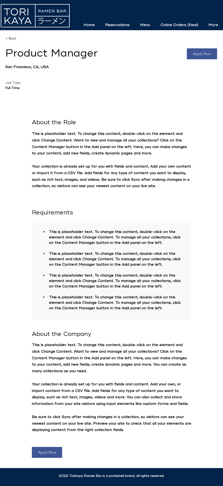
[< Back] (21, 38)
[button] (202, 53)
